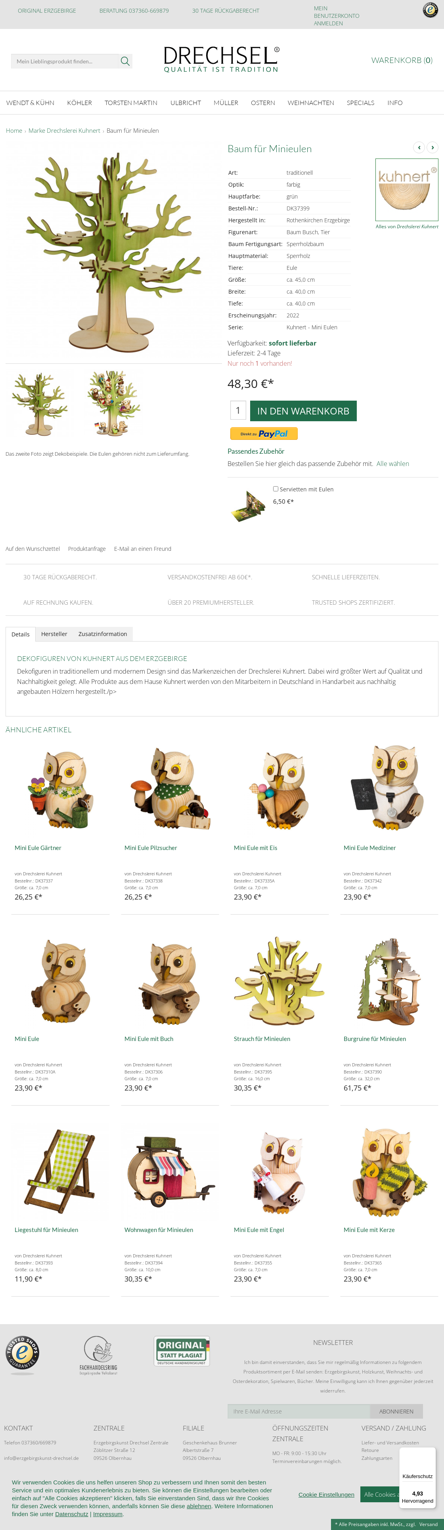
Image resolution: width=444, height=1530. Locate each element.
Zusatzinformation (102, 633)
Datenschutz (71, 1524)
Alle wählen (393, 463)
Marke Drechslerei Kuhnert (64, 130)
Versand (428, 1524)
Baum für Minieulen (133, 130)
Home (14, 130)
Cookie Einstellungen (326, 1504)
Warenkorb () (402, 60)
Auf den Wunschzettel (33, 548)
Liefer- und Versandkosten (390, 1442)
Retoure (370, 1449)
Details (20, 633)
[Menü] (431, 1452)
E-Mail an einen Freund (142, 548)
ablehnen (199, 1516)
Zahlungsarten (377, 1457)
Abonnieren (412, 1411)
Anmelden (328, 23)
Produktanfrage (87, 548)
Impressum (107, 1524)
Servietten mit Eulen (303, 489)
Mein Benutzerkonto (337, 11)
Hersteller (54, 633)
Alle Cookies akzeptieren (396, 1505)
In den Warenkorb (303, 409)
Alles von (407, 226)
